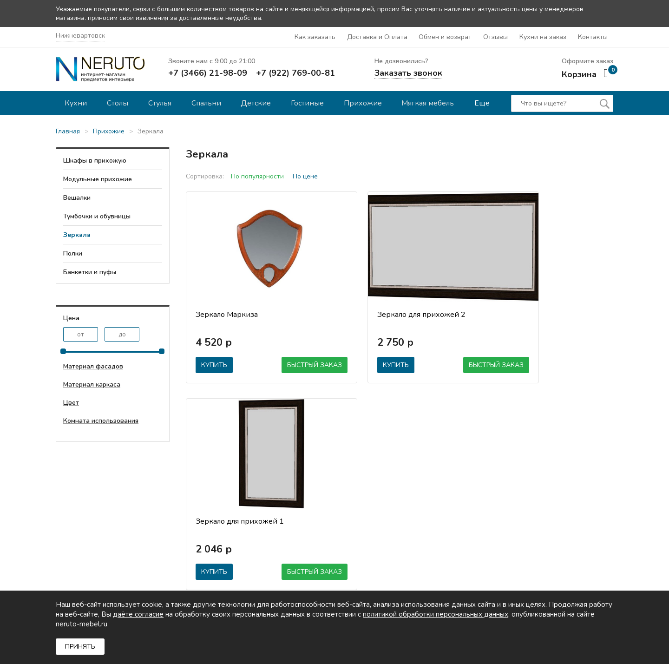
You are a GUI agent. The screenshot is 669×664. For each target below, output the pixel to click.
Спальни (208, 102)
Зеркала (77, 234)
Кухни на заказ (543, 36)
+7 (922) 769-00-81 (295, 72)
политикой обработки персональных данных (435, 614)
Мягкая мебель (432, 102)
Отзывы (497, 36)
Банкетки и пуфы (89, 271)
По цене (305, 175)
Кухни (76, 102)
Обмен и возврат (446, 36)
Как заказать (317, 36)
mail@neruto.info (81, 560)
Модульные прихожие (97, 178)
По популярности (257, 175)
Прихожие (367, 102)
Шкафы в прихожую (94, 159)
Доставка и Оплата (379, 36)
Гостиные (310, 102)
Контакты (593, 36)
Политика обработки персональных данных (387, 560)
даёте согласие (138, 614)
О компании (246, 492)
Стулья (161, 102)
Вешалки (77, 196)
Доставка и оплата (382, 505)
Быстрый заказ (277, 364)
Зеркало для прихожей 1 (532, 314)
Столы (118, 102)
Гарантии (242, 517)
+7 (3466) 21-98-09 (207, 72)
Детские (258, 102)
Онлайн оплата (376, 517)
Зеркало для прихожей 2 (386, 314)
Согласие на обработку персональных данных (389, 581)
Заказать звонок (408, 72)
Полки (72, 252)
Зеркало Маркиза (227, 314)
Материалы (370, 543)
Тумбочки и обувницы (97, 215)
